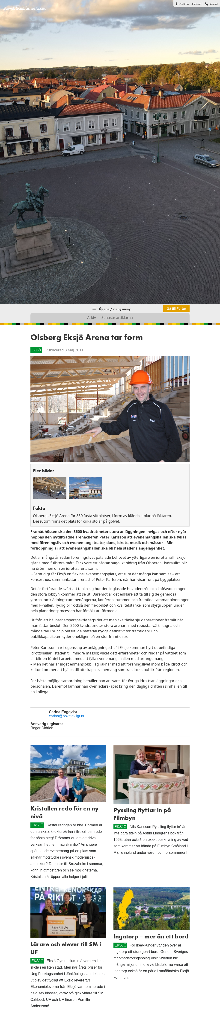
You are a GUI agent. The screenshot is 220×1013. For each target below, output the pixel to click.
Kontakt (213, 4)
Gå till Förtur (176, 308)
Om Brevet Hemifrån (189, 4)
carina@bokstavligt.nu (67, 716)
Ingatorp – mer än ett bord (150, 936)
